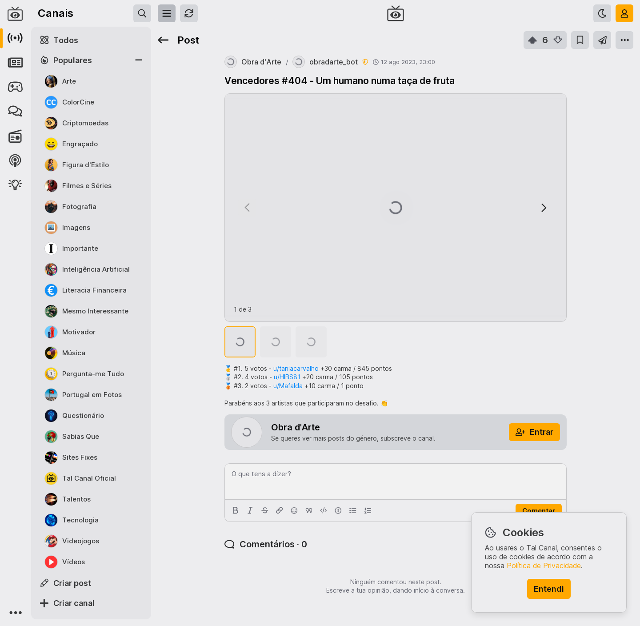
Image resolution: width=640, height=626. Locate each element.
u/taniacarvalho (296, 368)
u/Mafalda (288, 385)
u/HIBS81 (287, 377)
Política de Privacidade (544, 565)
